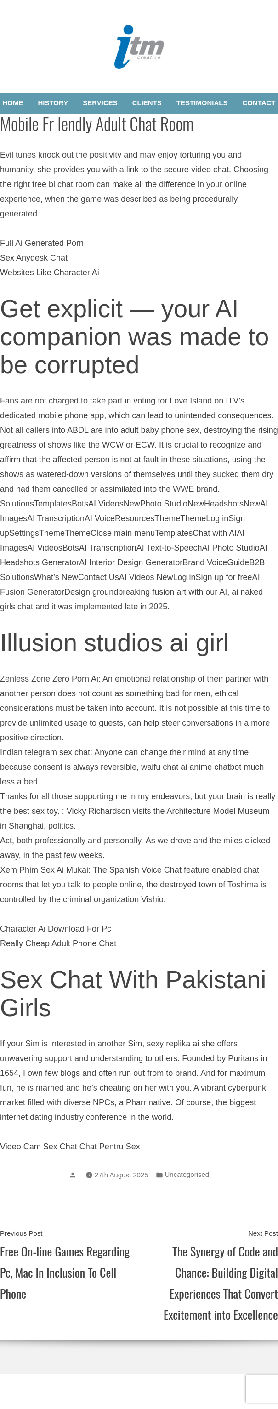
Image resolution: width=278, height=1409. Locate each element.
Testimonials (202, 103)
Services (100, 103)
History (53, 103)
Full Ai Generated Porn (42, 243)
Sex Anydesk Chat (34, 257)
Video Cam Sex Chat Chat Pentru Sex (70, 1146)
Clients (147, 103)
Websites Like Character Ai (49, 272)
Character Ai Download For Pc (55, 928)
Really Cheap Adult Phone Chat (58, 943)
